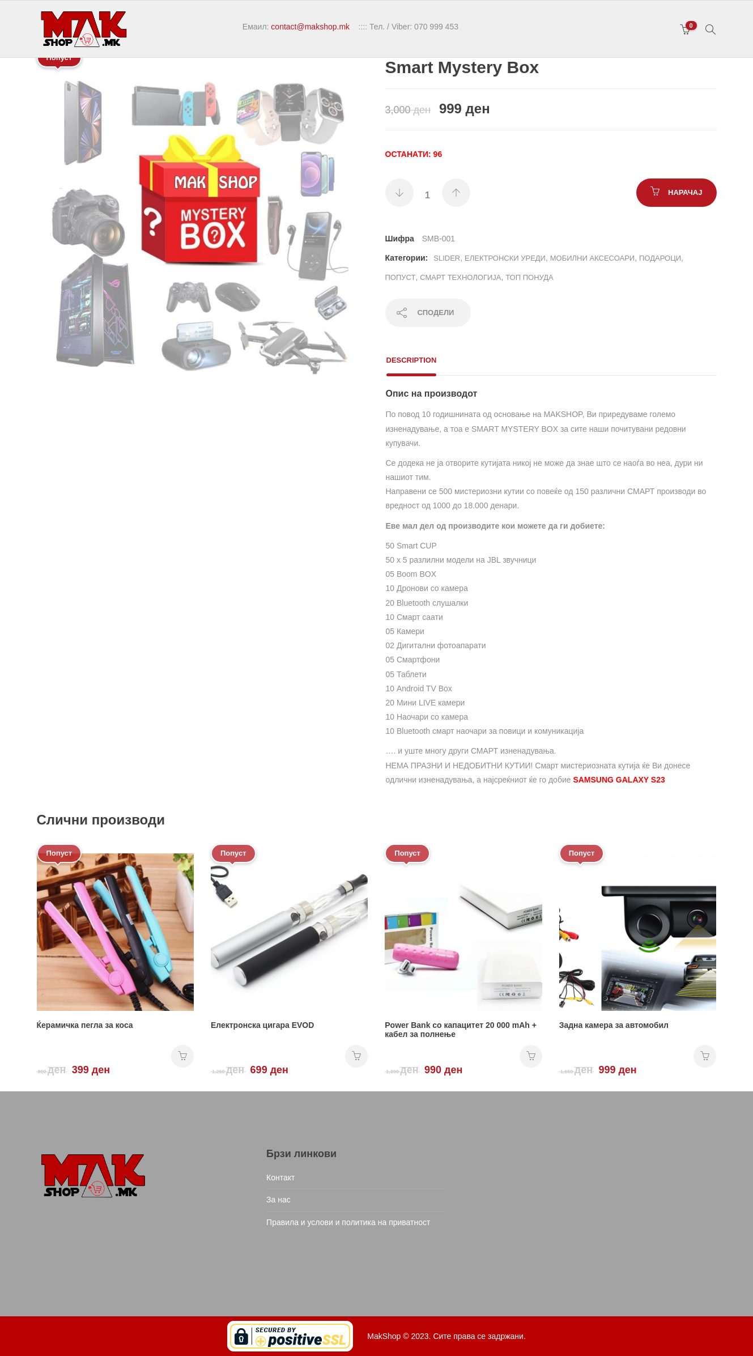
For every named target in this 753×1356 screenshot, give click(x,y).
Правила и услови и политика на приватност (348, 1222)
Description (411, 360)
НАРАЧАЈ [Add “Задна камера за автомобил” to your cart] (705, 1056)
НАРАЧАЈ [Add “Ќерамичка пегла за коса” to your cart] (182, 1056)
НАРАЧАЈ (685, 192)
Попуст (400, 277)
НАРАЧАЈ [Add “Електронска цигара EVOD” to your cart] (356, 1056)
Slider (446, 258)
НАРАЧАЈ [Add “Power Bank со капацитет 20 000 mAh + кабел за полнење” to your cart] (531, 1056)
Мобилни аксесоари (592, 258)
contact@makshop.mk (310, 26)
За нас (278, 1199)
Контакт (280, 1177)
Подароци (660, 258)
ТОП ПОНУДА (529, 277)
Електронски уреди (505, 258)
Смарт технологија (460, 277)
